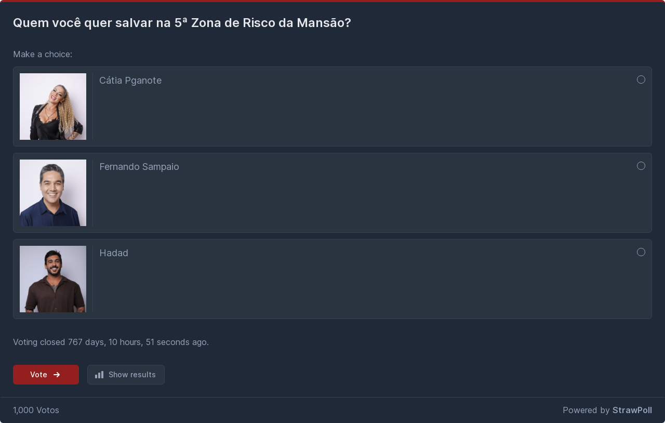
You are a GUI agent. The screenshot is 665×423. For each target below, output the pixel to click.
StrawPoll (632, 410)
